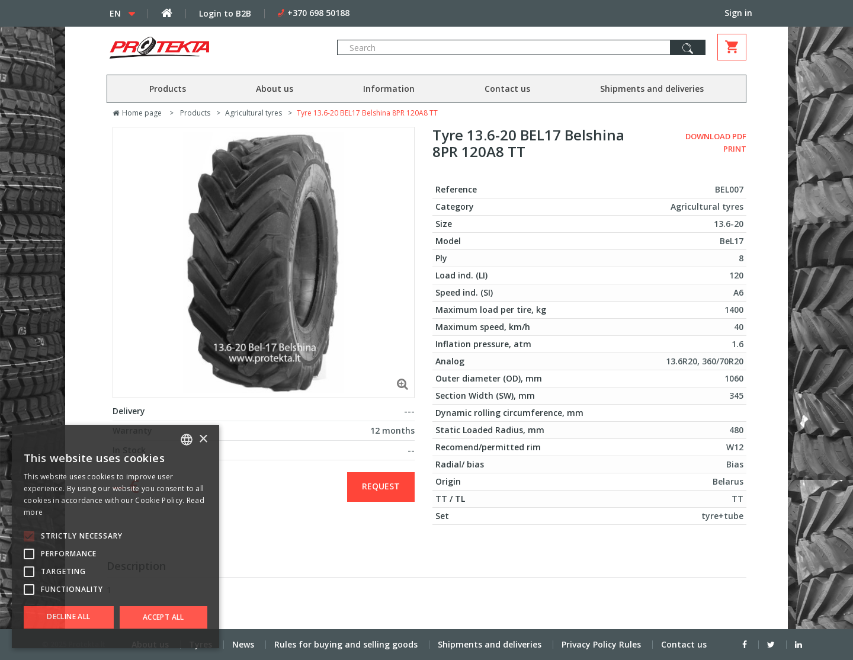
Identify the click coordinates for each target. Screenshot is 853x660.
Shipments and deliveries (652, 88)
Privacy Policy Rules (601, 644)
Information (389, 88)
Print (734, 148)
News (243, 644)
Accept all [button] (163, 617)
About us (274, 88)
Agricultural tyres (253, 113)
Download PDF (715, 136)
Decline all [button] (68, 616)
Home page (137, 113)
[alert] (115, 536)
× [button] (202, 439)
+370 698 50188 (318, 12)
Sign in (738, 12)
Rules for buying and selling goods (346, 644)
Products (167, 88)
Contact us (507, 88)
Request (381, 486)
